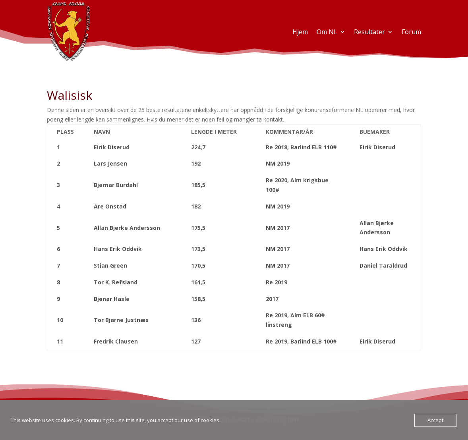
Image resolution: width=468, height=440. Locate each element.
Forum (411, 31)
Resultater (369, 31)
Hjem (300, 31)
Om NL (327, 31)
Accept (435, 420)
